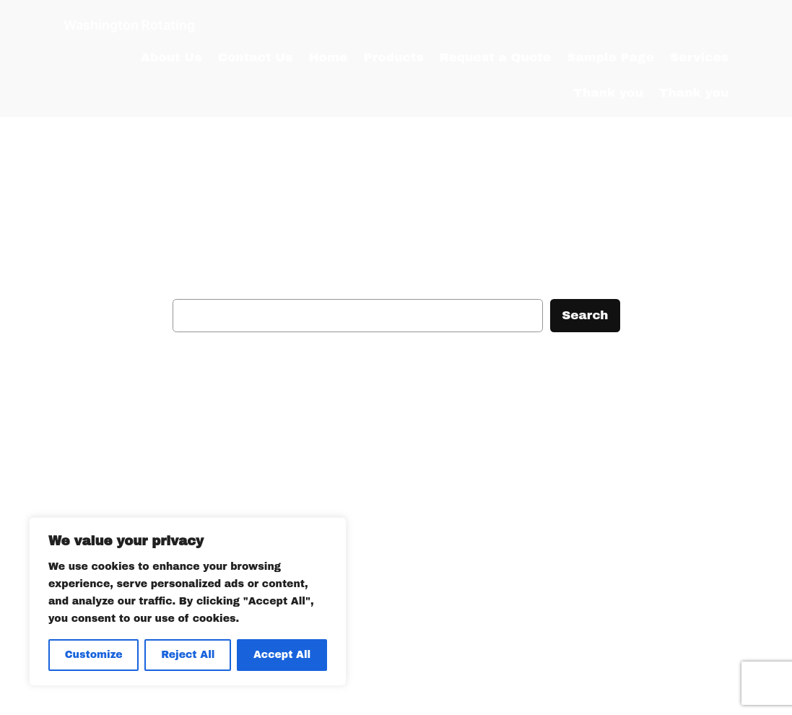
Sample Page (610, 57)
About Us (171, 57)
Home (328, 57)
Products (393, 57)
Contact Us (255, 57)
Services (699, 57)
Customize (94, 654)
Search (585, 315)
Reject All (187, 654)
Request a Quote (495, 57)
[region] (188, 601)
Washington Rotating (129, 24)
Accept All (281, 654)
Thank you (608, 93)
